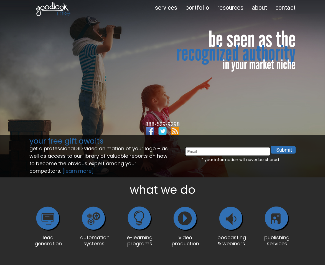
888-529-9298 (162, 124)
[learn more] (78, 170)
